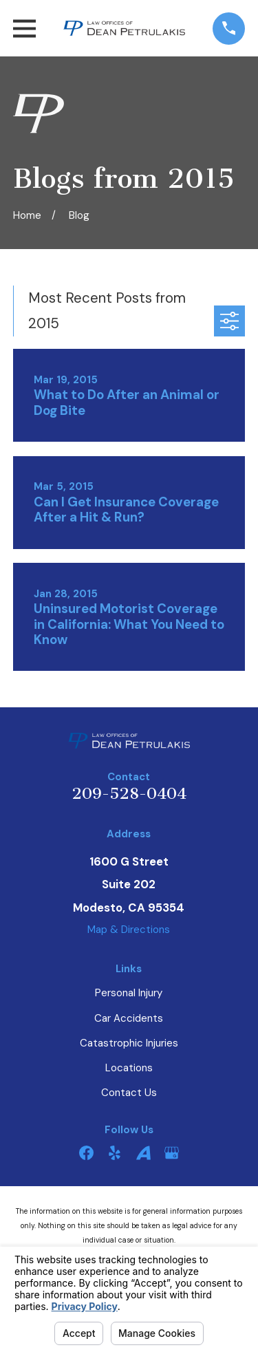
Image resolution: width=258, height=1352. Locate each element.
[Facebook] (86, 1153)
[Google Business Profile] (171, 1153)
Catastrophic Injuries (129, 1043)
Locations (129, 1068)
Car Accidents (128, 1018)
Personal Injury (128, 993)
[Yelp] (114, 1153)
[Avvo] (143, 1153)
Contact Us (129, 1092)
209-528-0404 (129, 793)
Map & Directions (128, 929)
